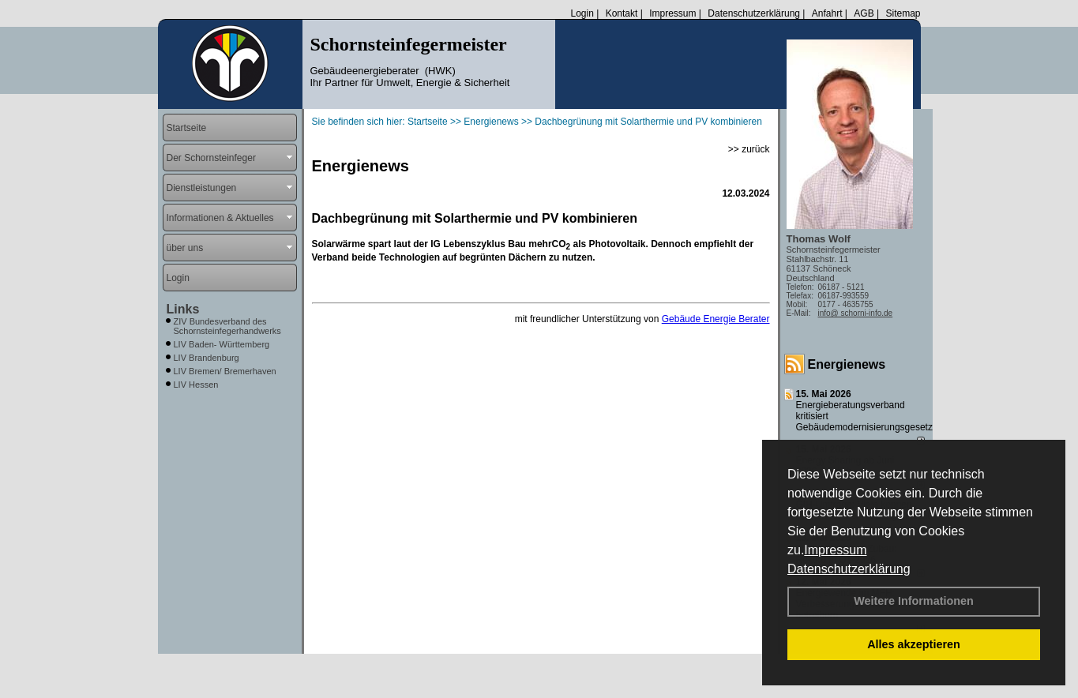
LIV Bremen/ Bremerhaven (225, 371)
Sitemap (902, 13)
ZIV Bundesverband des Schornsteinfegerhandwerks (227, 326)
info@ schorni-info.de (855, 313)
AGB (863, 13)
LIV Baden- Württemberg (222, 344)
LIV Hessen (196, 384)
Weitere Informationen (914, 601)
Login (581, 13)
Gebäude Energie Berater (716, 319)
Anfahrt (827, 13)
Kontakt (622, 13)
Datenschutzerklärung (849, 569)
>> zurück (749, 149)
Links (183, 309)
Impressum (835, 550)
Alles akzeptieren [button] (913, 644)
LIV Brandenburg (206, 357)
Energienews (847, 364)
